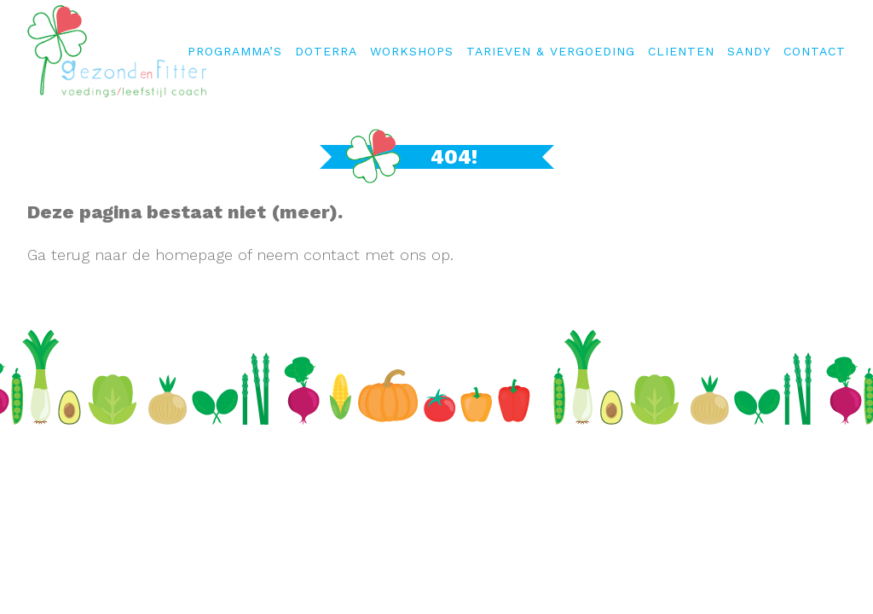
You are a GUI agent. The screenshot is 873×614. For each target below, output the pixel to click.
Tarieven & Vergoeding (550, 51)
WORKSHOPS (412, 51)
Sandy (749, 51)
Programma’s (235, 51)
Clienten (681, 51)
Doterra (326, 51)
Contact (814, 51)
